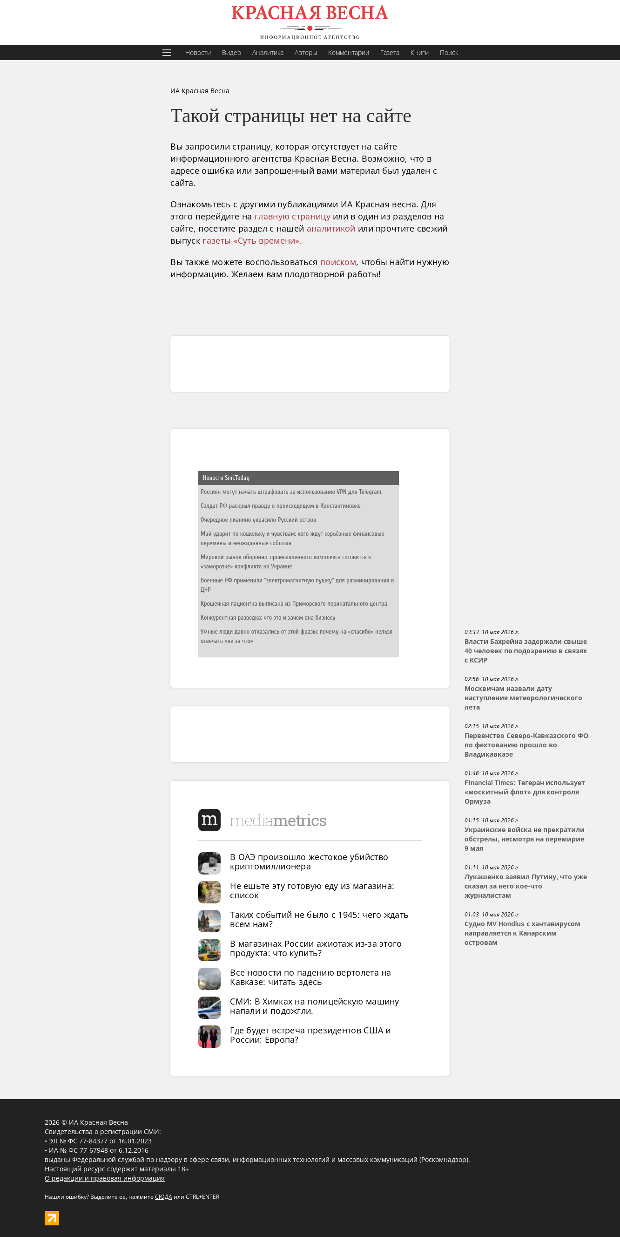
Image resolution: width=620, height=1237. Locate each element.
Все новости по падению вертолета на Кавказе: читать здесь (310, 977)
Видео (231, 52)
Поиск (449, 52)
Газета (389, 52)
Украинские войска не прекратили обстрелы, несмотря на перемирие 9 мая (525, 839)
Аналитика (267, 52)
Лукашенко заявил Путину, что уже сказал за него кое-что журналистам (525, 886)
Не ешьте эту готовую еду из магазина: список (312, 890)
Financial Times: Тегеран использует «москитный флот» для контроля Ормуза (525, 792)
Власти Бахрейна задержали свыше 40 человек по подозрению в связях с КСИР (526, 651)
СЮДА (163, 1197)
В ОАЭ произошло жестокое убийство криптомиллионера (309, 861)
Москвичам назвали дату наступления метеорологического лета (523, 698)
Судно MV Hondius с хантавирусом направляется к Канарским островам (522, 933)
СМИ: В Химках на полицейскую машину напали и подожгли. (314, 1006)
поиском (338, 261)
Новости (198, 52)
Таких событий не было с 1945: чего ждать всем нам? (319, 919)
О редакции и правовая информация (105, 1178)
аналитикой (331, 228)
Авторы (306, 52)
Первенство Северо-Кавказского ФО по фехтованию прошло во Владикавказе (526, 745)
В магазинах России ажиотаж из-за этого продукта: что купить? (316, 948)
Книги (420, 52)
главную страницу (292, 216)
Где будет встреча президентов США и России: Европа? (310, 1035)
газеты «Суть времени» (250, 240)
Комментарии (348, 52)
